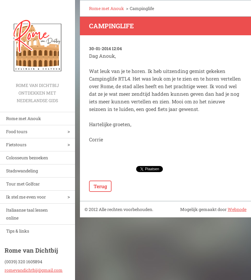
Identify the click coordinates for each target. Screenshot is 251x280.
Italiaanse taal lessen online (27, 214)
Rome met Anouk (23, 118)
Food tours (16, 131)
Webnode (237, 209)
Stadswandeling (22, 171)
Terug (100, 186)
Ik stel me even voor (26, 197)
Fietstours (16, 144)
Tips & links (17, 231)
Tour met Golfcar (23, 184)
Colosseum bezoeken (27, 158)
